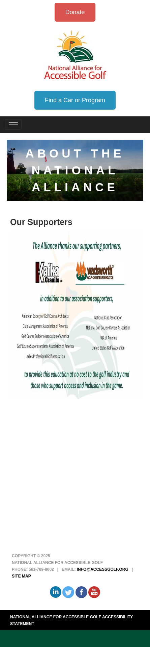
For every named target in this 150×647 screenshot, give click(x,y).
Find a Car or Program (75, 100)
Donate (75, 12)
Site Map (21, 576)
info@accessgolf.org (102, 569)
